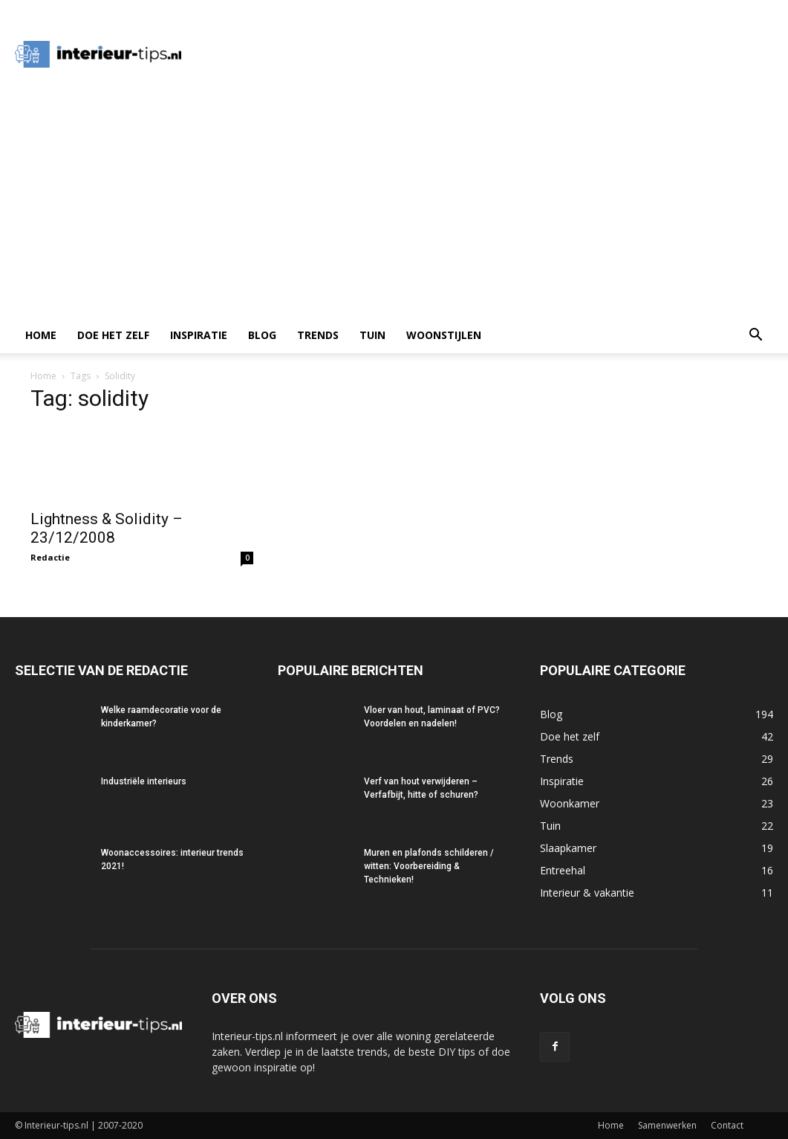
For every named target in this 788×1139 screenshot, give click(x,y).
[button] (755, 336)
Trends (318, 335)
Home (40, 335)
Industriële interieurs (143, 781)
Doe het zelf (113, 335)
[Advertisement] (394, 206)
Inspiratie (198, 335)
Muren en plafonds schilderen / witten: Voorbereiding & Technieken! (429, 866)
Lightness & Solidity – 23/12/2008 (106, 528)
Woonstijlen (443, 335)
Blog (262, 335)
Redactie (50, 557)
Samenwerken (667, 1125)
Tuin (372, 335)
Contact (727, 1125)
